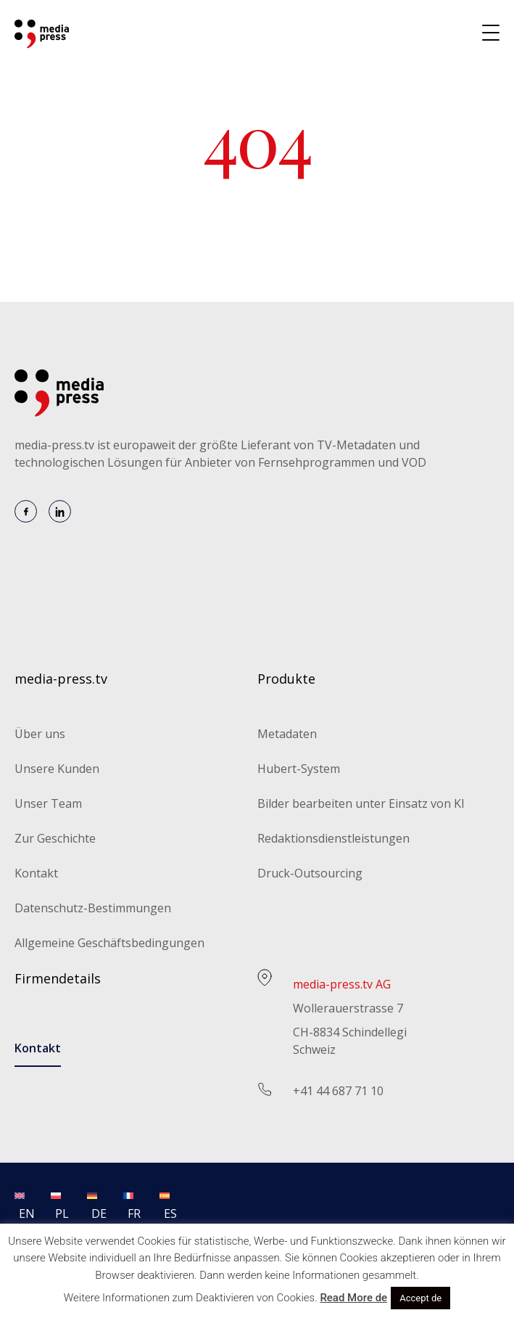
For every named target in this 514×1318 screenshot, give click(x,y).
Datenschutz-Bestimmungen (92, 908)
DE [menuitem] (99, 1213)
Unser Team (48, 803)
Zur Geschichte (55, 838)
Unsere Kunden (56, 769)
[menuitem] (19, 1204)
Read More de (353, 1297)
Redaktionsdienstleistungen (333, 838)
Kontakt (36, 873)
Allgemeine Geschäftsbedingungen (109, 943)
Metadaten (287, 734)
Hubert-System (298, 769)
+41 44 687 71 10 (338, 1091)
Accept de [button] (420, 1298)
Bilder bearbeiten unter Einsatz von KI (361, 803)
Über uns (39, 734)
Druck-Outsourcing (309, 873)
